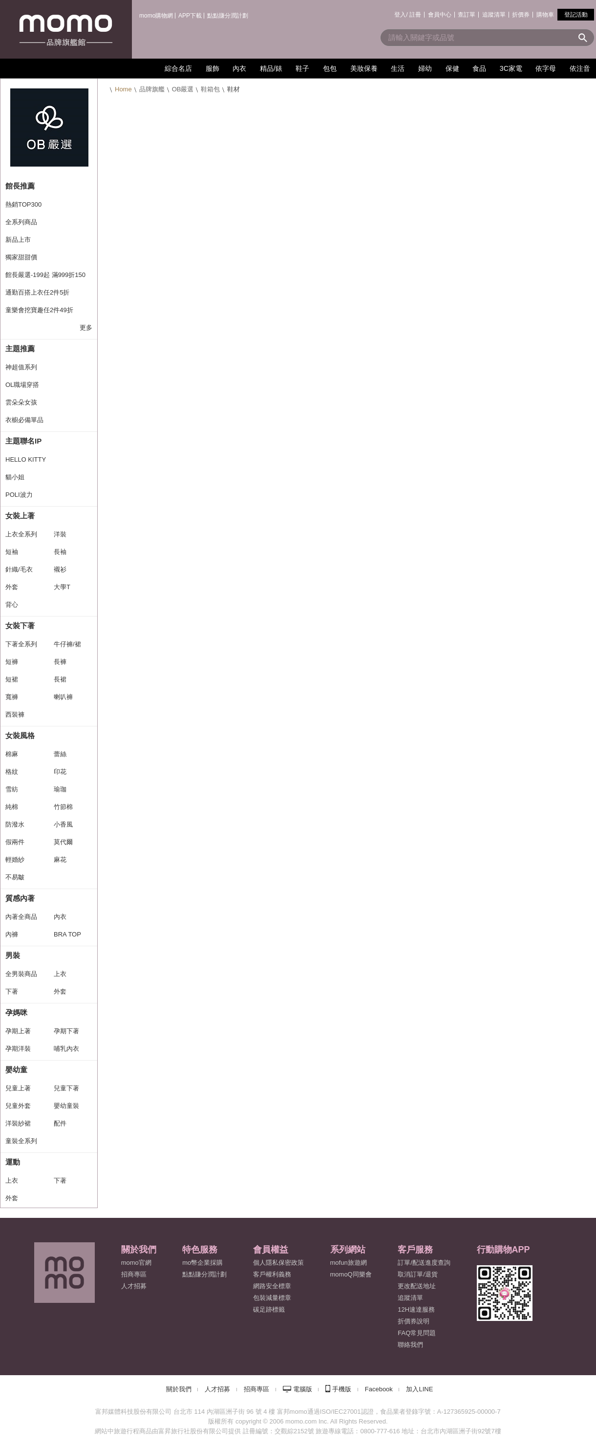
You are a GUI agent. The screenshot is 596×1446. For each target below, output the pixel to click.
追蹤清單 (494, 14)
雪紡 (11, 789)
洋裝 (60, 534)
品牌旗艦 (152, 89)
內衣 (60, 916)
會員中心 (439, 14)
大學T (62, 587)
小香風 (63, 824)
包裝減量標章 (272, 1297)
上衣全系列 (21, 534)
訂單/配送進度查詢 (424, 1262)
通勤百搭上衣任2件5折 (37, 292)
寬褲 (11, 697)
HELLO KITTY (25, 459)
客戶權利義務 (272, 1274)
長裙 (60, 679)
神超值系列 (21, 367)
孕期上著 (18, 1031)
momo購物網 (156, 15)
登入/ (400, 14)
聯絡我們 (410, 1344)
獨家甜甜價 (21, 257)
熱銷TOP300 (23, 204)
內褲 (11, 934)
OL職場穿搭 (22, 384)
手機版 (341, 1389)
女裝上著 (20, 515)
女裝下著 (20, 625)
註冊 (415, 14)
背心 (11, 604)
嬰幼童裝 (66, 1105)
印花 (60, 771)
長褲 (60, 661)
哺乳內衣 (66, 1048)
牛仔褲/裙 (67, 644)
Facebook (379, 1389)
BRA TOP (67, 934)
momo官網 (136, 1262)
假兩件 (14, 842)
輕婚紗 (14, 859)
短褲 (11, 661)
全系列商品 (21, 222)
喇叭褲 (63, 697)
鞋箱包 (210, 89)
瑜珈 (60, 789)
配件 (60, 1123)
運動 (12, 1162)
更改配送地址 (417, 1286)
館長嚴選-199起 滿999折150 (45, 274)
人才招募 (217, 1389)
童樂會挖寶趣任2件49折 (39, 310)
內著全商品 (21, 916)
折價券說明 (413, 1321)
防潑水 (14, 824)
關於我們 (179, 1389)
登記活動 (576, 14)
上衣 (60, 974)
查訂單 (466, 14)
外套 (11, 587)
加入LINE (419, 1389)
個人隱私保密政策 (278, 1262)
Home (123, 89)
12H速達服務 (416, 1309)
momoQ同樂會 (351, 1274)
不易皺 (14, 877)
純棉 (11, 806)
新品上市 (18, 239)
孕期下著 (66, 1031)
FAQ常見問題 (417, 1333)
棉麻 (11, 754)
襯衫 (60, 569)
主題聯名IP (23, 441)
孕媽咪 (16, 1012)
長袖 (60, 551)
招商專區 (134, 1274)
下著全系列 (21, 644)
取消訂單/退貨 (418, 1274)
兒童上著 (18, 1088)
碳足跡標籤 (269, 1309)
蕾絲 (60, 754)
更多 (86, 327)
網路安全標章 (272, 1286)
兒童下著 (66, 1088)
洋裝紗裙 (18, 1123)
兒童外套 (18, 1105)
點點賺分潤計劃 (227, 15)
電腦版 (302, 1389)
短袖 (11, 551)
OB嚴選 (183, 89)
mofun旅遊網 (348, 1262)
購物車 (545, 14)
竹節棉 (63, 806)
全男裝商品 (21, 974)
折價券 (521, 14)
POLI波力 (19, 494)
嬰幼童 (16, 1069)
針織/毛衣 (19, 569)
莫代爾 (63, 842)
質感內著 (20, 898)
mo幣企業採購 (202, 1262)
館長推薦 (20, 186)
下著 (11, 991)
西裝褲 (14, 714)
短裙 (11, 679)
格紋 (11, 771)
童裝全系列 (21, 1141)
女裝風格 (20, 735)
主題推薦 (20, 348)
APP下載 (190, 15)
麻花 (60, 859)
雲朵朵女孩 (21, 402)
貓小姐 (14, 477)
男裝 (12, 955)
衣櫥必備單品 (24, 420)
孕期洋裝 (18, 1048)
